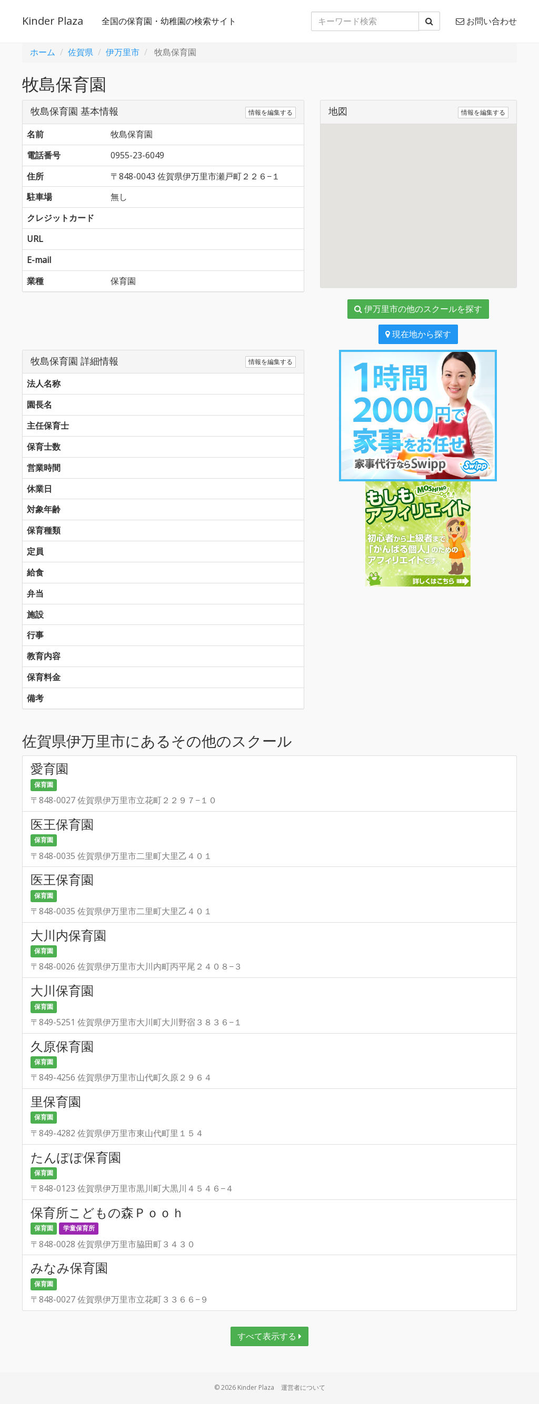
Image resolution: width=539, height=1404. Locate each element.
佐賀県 (80, 52)
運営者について (303, 1387)
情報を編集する (270, 112)
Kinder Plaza (52, 21)
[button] (418, 196)
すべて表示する (269, 1336)
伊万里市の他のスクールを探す (418, 309)
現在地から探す (418, 334)
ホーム (42, 52)
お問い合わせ (486, 21)
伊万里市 (122, 52)
